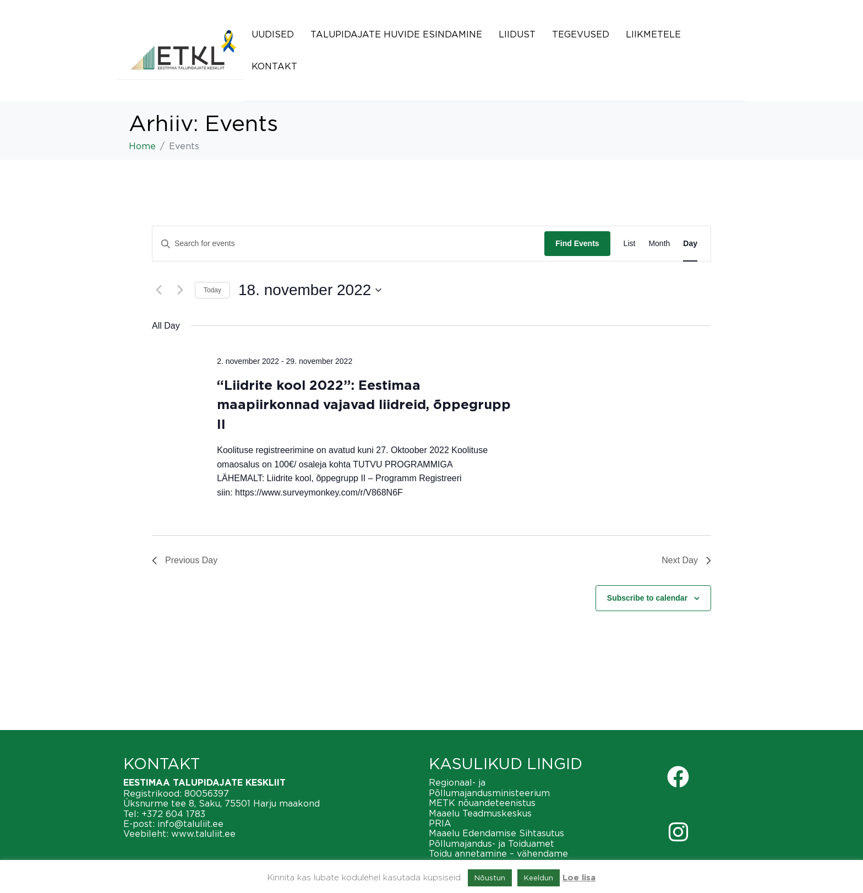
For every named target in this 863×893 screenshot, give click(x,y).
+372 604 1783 (173, 814)
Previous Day (184, 560)
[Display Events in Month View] (659, 243)
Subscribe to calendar (647, 597)
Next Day (686, 560)
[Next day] (180, 290)
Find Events (577, 243)
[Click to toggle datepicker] (309, 290)
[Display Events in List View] (630, 243)
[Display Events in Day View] (690, 243)
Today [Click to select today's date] (212, 290)
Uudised (273, 34)
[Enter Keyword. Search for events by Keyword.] (348, 243)
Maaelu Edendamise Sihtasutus (496, 833)
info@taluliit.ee (190, 824)
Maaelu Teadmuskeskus (480, 813)
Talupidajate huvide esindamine (396, 34)
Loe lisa (579, 878)
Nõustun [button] (489, 877)
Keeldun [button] (538, 877)
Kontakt (274, 66)
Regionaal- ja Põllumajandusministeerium (489, 787)
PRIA (440, 823)
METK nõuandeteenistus (482, 803)
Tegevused (580, 34)
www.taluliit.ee (203, 833)
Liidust (517, 34)
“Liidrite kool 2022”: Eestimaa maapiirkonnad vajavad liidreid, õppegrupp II (364, 405)
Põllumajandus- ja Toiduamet (491, 843)
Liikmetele (653, 34)
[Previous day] (158, 290)
